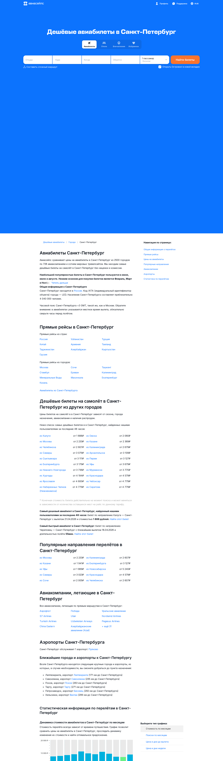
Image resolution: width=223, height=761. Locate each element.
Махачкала (77, 377)
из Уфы (90, 464)
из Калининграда (95, 447)
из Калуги (45, 435)
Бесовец (79, 690)
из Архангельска (95, 452)
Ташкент (106, 367)
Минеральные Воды (51, 377)
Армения (76, 344)
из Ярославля (47, 481)
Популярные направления (156, 264)
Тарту (67, 686)
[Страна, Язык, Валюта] (194, 3)
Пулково (93, 649)
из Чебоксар (93, 481)
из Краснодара (94, 475)
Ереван (75, 372)
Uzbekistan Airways (81, 621)
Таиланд (106, 344)
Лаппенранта (81, 675)
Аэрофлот (45, 611)
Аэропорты (149, 274)
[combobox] (37, 59)
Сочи (74, 367)
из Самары (46, 452)
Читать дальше (59, 282)
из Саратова (93, 487)
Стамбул (44, 372)
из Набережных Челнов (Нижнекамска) (53, 489)
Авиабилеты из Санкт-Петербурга (59, 390)
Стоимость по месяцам (158, 728)
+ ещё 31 (107, 626)
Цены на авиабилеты (154, 259)
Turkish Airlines (48, 621)
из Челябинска (48, 447)
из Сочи (44, 580)
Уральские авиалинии (114, 611)
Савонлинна (78, 679)
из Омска (91, 435)
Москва (44, 367)
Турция (106, 339)
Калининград (109, 372)
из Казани (91, 441)
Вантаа (74, 694)
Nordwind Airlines (111, 616)
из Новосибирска (96, 569)
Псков (69, 683)
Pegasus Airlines (111, 621)
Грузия (43, 354)
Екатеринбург (109, 377)
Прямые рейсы (151, 254)
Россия (44, 339)
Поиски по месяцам (156, 735)
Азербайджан (78, 349)
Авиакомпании (151, 269)
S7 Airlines (45, 616)
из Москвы (46, 441)
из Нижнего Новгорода (53, 469)
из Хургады (46, 475)
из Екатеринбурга (49, 464)
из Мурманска (94, 469)
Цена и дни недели (156, 748)
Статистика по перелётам (156, 279)
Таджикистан (47, 349)
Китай (43, 344)
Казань (44, 382)
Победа (75, 611)
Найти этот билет (119, 519)
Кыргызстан (108, 349)
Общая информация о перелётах (160, 249)
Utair (73, 616)
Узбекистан (77, 339)
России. (78, 290)
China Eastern (47, 626)
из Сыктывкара (48, 458)
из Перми (91, 458)
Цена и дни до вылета (157, 741)
